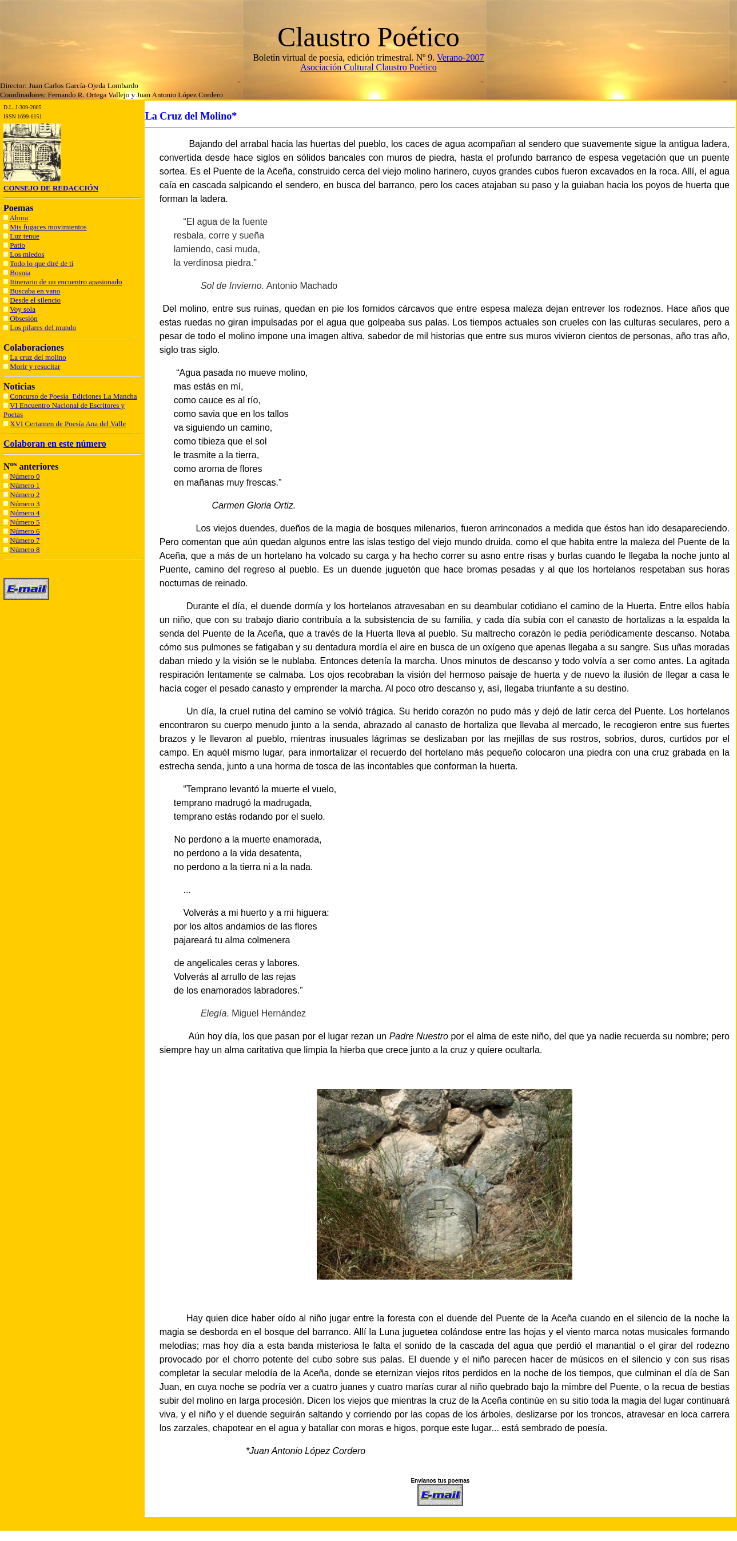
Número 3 (24, 503)
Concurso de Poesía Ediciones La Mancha (73, 396)
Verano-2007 (460, 57)
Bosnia (20, 272)
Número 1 (24, 485)
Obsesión (23, 318)
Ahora (19, 217)
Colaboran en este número (54, 443)
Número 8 (24, 549)
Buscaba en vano (35, 291)
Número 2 (24, 494)
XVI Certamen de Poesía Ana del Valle (68, 423)
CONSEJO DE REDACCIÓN (50, 188)
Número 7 (24, 540)
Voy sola (22, 309)
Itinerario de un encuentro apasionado (66, 281)
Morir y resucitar (35, 366)
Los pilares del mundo (43, 327)
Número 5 (24, 522)
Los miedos (27, 254)
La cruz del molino (38, 357)
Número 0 (24, 476)
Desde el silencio (35, 300)
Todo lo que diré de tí (41, 263)
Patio (17, 245)
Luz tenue (24, 236)
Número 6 (24, 531)
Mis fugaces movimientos (48, 227)
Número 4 (24, 513)
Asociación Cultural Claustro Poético (368, 67)
